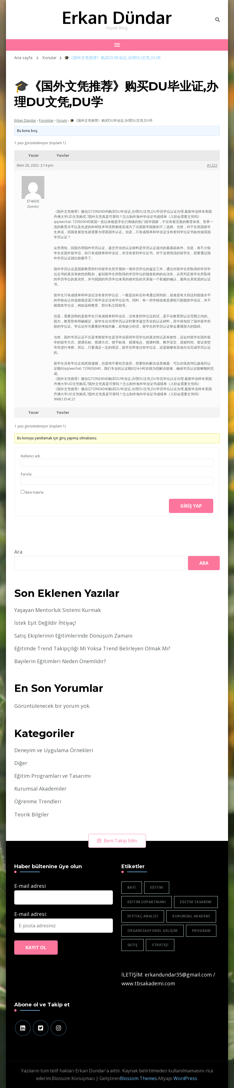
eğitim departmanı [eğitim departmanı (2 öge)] (146, 901)
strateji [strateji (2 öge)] (160, 944)
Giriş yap (191, 506)
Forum (62, 120)
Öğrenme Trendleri (37, 801)
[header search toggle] (217, 19)
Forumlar (46, 120)
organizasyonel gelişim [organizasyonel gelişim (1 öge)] (152, 930)
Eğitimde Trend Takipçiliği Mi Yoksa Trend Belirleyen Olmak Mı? (92, 648)
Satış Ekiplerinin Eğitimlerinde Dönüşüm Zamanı (73, 635)
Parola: (26, 474)
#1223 (212, 165)
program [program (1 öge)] (201, 930)
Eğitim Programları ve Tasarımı (52, 775)
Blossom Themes (138, 1078)
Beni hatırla (34, 492)
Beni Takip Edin (117, 840)
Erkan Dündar (117, 17)
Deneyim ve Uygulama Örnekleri (53, 750)
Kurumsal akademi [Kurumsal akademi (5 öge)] (191, 916)
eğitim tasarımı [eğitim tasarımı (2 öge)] (196, 901)
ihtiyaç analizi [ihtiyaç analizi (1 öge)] (142, 916)
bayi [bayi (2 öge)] (131, 887)
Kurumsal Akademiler (40, 788)
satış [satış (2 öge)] (132, 944)
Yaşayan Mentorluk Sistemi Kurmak (57, 610)
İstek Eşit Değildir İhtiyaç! (45, 622)
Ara (18, 551)
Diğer (20, 763)
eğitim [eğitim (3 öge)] (156, 887)
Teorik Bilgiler (31, 814)
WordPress (185, 1078)
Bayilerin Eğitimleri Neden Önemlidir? (60, 661)
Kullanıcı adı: (31, 456)
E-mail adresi (30, 885)
